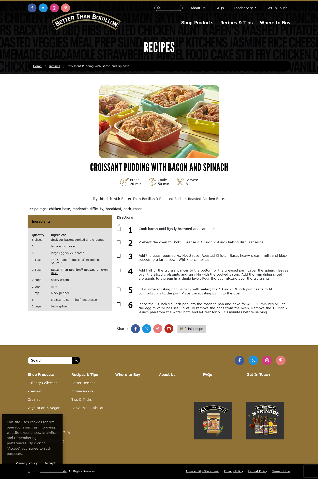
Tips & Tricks (81, 401)
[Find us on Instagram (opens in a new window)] (54, 7)
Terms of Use (281, 472)
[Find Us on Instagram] (266, 361)
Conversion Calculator (89, 409)
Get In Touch (276, 8)
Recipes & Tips (236, 22)
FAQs (220, 8)
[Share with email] (168, 329)
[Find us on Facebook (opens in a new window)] (32, 7)
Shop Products (197, 22)
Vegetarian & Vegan (44, 409)
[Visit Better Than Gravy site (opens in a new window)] (213, 462)
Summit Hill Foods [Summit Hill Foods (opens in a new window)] (53, 472)
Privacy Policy (233, 472)
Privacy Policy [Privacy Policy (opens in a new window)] (53, 463)
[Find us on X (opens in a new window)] (43, 7)
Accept (76, 463)
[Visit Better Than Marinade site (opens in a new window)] (265, 462)
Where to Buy (275, 22)
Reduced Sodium (41, 417)
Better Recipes (83, 384)
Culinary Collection (43, 384)
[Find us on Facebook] (237, 361)
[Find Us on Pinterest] (280, 361)
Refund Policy (257, 472)
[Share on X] (146, 329)
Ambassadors (82, 392)
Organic (34, 401)
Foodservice (245, 8)
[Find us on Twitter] (252, 361)
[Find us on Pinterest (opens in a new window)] (65, 7)
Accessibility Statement (202, 472)
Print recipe (191, 329)
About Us (198, 8)
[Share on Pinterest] (157, 329)
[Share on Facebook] (135, 329)
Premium (35, 392)
